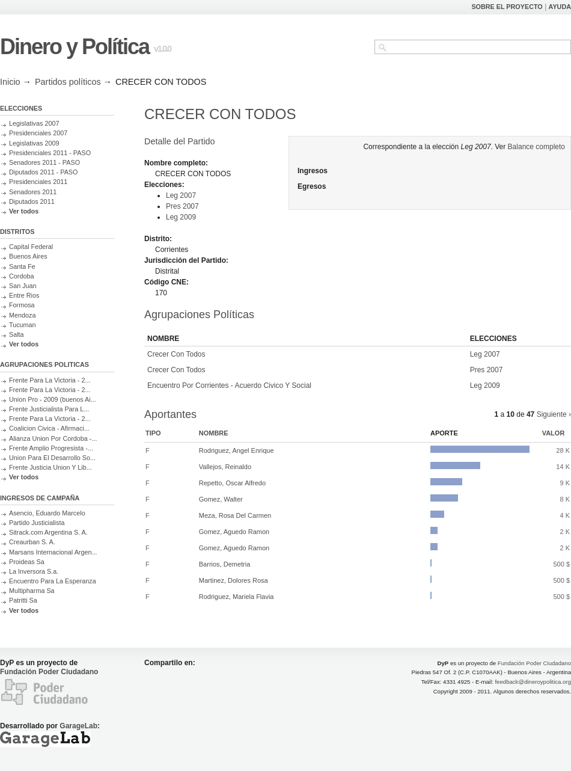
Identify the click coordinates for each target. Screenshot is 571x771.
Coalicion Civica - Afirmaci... (49, 428)
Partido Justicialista (36, 522)
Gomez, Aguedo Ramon (234, 531)
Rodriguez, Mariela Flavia (236, 596)
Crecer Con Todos (176, 354)
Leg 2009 (181, 217)
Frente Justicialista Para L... (49, 409)
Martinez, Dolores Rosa (233, 580)
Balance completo (536, 147)
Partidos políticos (68, 82)
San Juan (23, 285)
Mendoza (22, 315)
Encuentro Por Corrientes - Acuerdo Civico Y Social (229, 385)
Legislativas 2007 (34, 123)
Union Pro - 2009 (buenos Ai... (52, 399)
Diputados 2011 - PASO (43, 172)
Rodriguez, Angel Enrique (236, 450)
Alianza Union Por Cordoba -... (53, 438)
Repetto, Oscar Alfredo (232, 483)
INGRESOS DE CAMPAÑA (39, 498)
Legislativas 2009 (34, 143)
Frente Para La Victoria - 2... (49, 380)
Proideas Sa (26, 561)
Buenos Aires (28, 256)
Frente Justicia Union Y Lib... (50, 467)
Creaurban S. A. (32, 541)
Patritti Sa (23, 600)
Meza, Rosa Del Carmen (235, 515)
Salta (16, 334)
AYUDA (560, 6)
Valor (553, 433)
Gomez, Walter (221, 499)
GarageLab (78, 726)
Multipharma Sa (32, 590)
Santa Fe (22, 266)
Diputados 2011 (32, 201)
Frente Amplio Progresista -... (51, 448)
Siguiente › (554, 414)
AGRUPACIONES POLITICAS (44, 364)
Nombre (213, 433)
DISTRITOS (17, 231)
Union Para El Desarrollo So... (52, 457)
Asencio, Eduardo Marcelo (47, 513)
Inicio (10, 82)
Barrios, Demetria (225, 564)
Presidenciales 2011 (38, 181)
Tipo (153, 433)
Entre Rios (24, 295)
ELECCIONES (21, 108)
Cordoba (21, 276)
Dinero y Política (74, 46)
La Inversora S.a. (33, 571)
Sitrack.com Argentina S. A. (48, 532)
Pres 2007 (182, 206)
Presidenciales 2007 (38, 133)
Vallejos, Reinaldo (225, 466)
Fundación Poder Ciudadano (49, 672)
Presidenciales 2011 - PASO (50, 152)
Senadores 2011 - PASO (44, 162)
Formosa (22, 305)
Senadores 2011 (32, 191)
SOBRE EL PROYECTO (506, 6)
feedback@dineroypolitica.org (533, 681)
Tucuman (22, 324)
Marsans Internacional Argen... (53, 552)
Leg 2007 (181, 195)
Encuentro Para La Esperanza (52, 581)
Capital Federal (31, 246)
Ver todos (23, 211)
